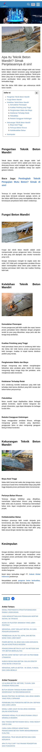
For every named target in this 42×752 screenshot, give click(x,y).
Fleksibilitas (14, 116)
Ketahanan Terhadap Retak (19, 113)
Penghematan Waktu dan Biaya (21, 110)
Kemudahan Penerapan (18, 105)
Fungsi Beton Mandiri (14, 99)
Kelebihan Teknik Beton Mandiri (18, 102)
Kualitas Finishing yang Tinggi (20, 107)
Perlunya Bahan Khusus (18, 128)
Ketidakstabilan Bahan (18, 130)
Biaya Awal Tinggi (16, 125)
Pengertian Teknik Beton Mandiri (18, 97)
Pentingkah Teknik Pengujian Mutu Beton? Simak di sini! (21, 182)
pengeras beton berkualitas (29, 580)
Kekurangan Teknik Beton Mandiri (18, 122)
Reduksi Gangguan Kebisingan (21, 118)
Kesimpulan (11, 134)
